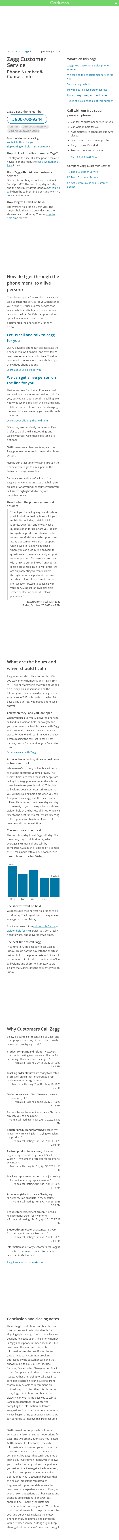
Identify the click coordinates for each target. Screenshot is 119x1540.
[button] (116, 3)
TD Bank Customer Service (82, 171)
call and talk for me (44, 926)
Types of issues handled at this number (90, 101)
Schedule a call (42, 146)
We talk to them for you (20, 142)
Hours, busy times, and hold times (87, 95)
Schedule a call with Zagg (21, 752)
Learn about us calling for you (24, 369)
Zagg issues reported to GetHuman (27, 1262)
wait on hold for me (18, 930)
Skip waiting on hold (18, 146)
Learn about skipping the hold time (27, 420)
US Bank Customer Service (82, 177)
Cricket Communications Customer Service (87, 184)
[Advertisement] (33, 246)
